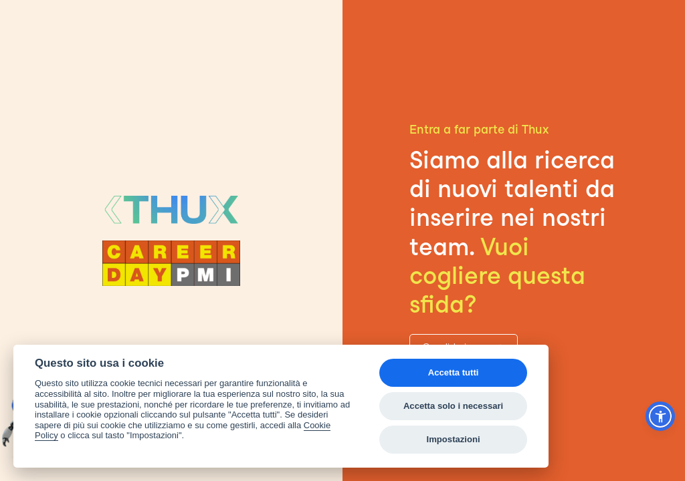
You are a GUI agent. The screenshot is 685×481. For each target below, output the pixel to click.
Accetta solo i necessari (453, 406)
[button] (660, 416)
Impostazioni (453, 439)
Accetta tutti (453, 372)
